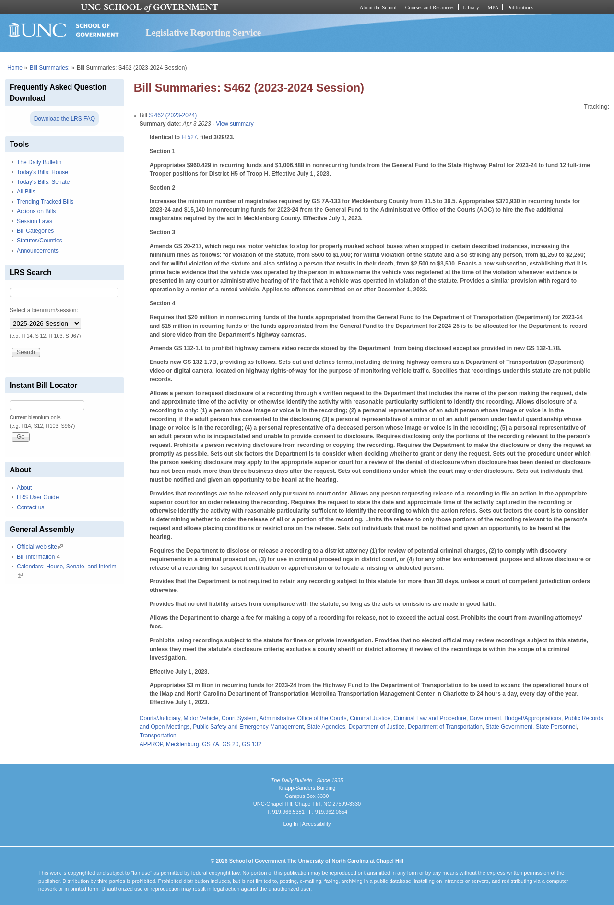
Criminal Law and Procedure (430, 718)
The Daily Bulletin (39, 162)
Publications (520, 7)
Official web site (40, 546)
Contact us (30, 507)
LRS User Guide (38, 497)
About (24, 487)
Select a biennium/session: (44, 310)
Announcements (38, 250)
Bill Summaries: (50, 67)
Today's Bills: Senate (43, 182)
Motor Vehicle (201, 718)
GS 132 (251, 744)
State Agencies (326, 727)
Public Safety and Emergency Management (248, 727)
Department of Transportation (445, 727)
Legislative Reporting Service (203, 32)
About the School (378, 7)
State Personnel (556, 727)
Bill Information (38, 557)
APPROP (151, 744)
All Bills (26, 191)
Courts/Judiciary (160, 718)
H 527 (189, 137)
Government (485, 718)
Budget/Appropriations (532, 718)
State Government (509, 727)
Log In (290, 824)
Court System (239, 718)
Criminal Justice (370, 718)
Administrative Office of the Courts (303, 718)
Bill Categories (35, 231)
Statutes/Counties (39, 240)
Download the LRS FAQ (64, 118)
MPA (492, 7)
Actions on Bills (36, 211)
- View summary (232, 124)
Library (471, 7)
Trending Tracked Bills (45, 201)
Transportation (158, 735)
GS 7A (210, 744)
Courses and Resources (429, 7)
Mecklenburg (182, 744)
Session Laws (34, 221)
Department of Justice (376, 727)
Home (15, 67)
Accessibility (316, 824)
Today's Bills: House (42, 172)
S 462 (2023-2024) (173, 115)
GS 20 (230, 744)
